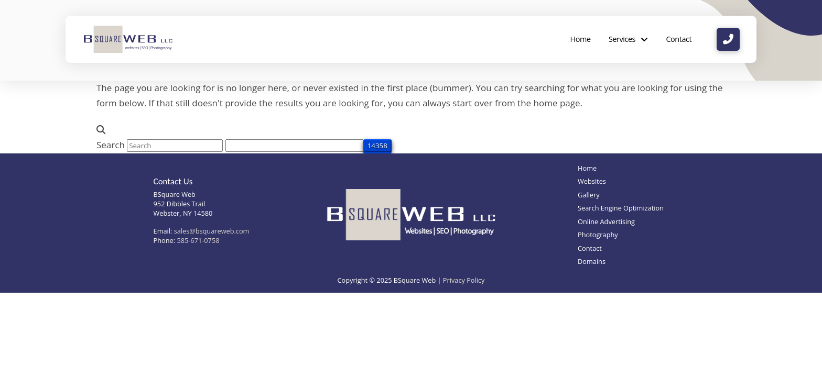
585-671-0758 (198, 240)
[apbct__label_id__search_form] (294, 145)
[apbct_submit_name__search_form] (377, 145)
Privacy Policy (464, 280)
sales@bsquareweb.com (212, 231)
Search (110, 145)
